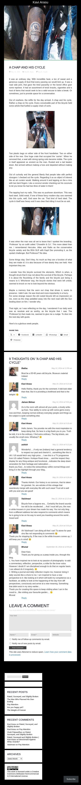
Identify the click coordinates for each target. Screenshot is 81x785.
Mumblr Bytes (29, 71)
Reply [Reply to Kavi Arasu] (24, 397)
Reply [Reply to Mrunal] (24, 598)
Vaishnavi (26, 499)
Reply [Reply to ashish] (24, 473)
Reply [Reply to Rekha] (24, 379)
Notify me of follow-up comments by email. (31, 639)
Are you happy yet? (15, 707)
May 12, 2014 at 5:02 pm (62, 402)
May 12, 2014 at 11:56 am (62, 368)
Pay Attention (12, 704)
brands (45, 71)
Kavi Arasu (40, 2)
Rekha (24, 368)
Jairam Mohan (28, 402)
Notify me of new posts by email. (26, 643)
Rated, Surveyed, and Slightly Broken (22, 696)
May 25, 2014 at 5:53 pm (62, 526)
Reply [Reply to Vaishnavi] (24, 521)
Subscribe (71, 779)
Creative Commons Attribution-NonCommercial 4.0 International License (23, 773)
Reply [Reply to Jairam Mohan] (24, 419)
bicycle (40, 71)
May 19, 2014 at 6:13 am (62, 384)
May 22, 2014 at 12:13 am (62, 499)
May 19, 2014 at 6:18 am (62, 477)
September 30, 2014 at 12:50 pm (59, 547)
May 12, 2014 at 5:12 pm (62, 445)
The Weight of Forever (16, 710)
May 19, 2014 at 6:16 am (62, 423)
